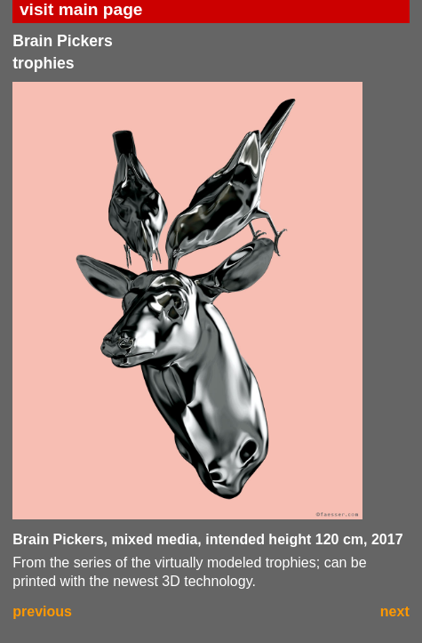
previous (42, 611)
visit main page (81, 9)
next (395, 611)
